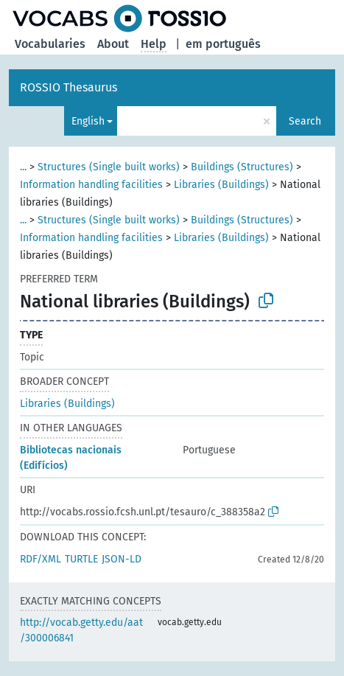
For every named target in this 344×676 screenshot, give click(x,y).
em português (223, 44)
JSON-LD (121, 559)
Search (305, 121)
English (88, 121)
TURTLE (81, 559)
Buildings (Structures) (242, 167)
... (23, 167)
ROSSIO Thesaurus (68, 87)
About (113, 44)
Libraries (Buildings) (221, 184)
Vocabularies (50, 44)
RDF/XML (40, 559)
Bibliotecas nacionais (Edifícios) (71, 458)
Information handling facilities (91, 184)
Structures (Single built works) (109, 167)
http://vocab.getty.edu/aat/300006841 (81, 630)
